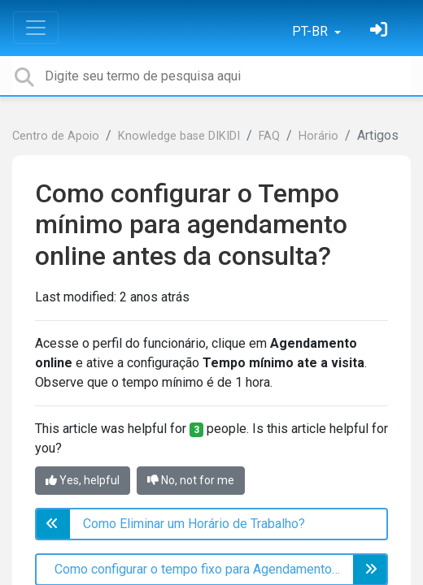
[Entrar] (381, 31)
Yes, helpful (83, 480)
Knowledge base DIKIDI (179, 136)
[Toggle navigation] (36, 27)
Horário (318, 136)
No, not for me (190, 480)
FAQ (269, 136)
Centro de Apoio (55, 136)
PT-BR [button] (311, 31)
